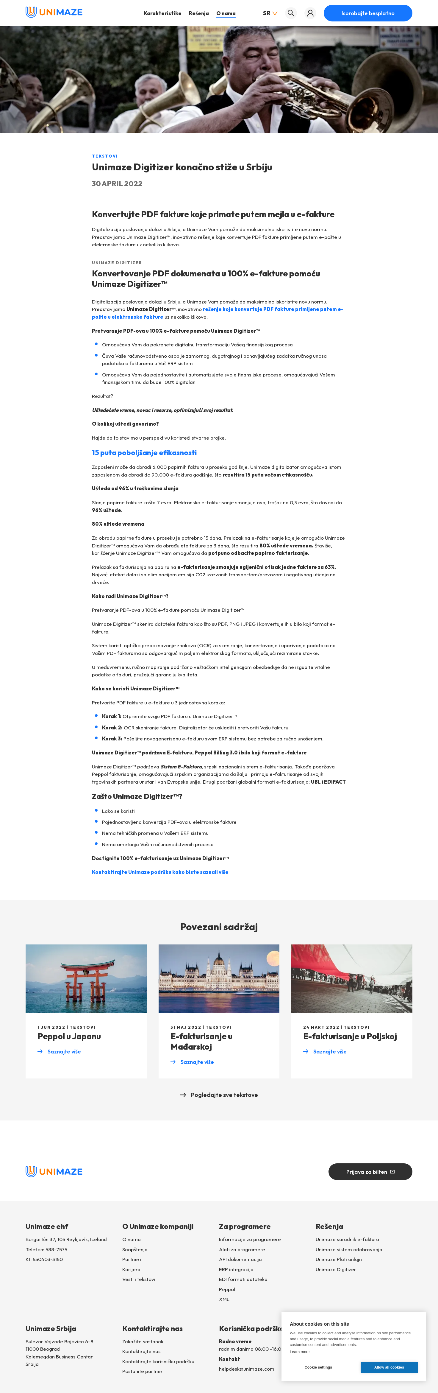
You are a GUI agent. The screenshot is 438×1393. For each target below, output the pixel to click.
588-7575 (56, 1249)
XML (224, 1299)
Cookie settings (318, 1367)
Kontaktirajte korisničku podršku (158, 1361)
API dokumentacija (240, 1259)
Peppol (227, 1289)
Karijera (131, 1269)
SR (270, 13)
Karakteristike (163, 13)
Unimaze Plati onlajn (339, 1259)
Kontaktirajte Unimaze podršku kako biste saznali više (160, 872)
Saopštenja (135, 1249)
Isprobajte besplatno (368, 13)
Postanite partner (142, 1371)
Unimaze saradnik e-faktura (347, 1239)
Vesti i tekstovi (138, 1279)
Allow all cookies (389, 1367)
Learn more (299, 1352)
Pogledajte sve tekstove (219, 1094)
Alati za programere (242, 1249)
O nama (226, 13)
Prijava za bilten (370, 1171)
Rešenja (199, 13)
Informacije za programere (250, 1239)
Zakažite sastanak (142, 1341)
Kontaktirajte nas (141, 1351)
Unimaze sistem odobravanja (349, 1249)
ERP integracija (236, 1269)
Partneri (131, 1259)
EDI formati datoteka (243, 1279)
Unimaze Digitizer (336, 1269)
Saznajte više (59, 1052)
